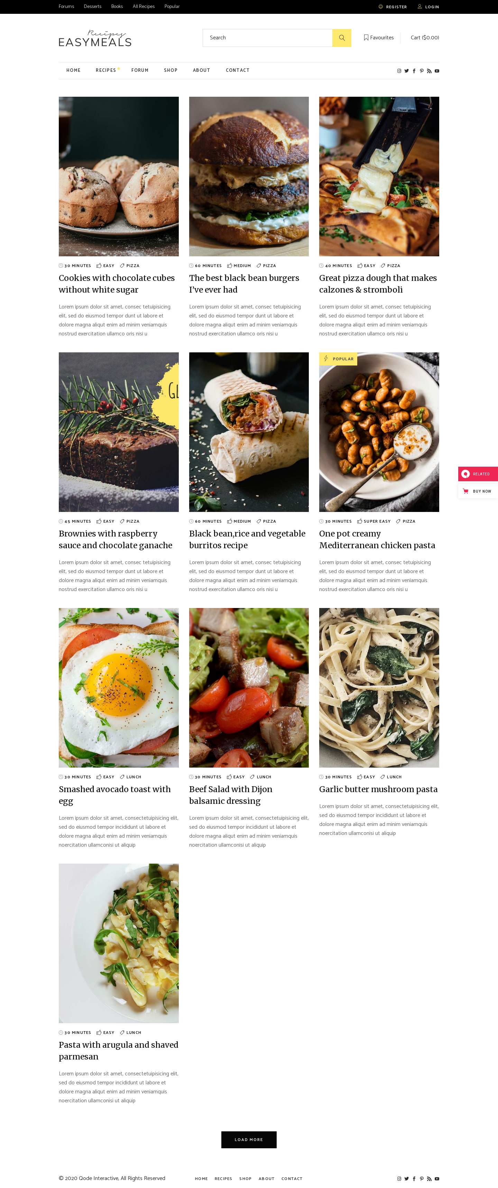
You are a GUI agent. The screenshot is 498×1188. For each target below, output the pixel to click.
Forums (66, 7)
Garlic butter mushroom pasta (378, 789)
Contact (292, 1179)
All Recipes (144, 7)
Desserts (92, 7)
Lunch (134, 777)
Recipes (223, 1179)
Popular (172, 7)
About (267, 1179)
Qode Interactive (98, 1178)
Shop (245, 1179)
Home (201, 1179)
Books (117, 7)
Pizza (133, 266)
